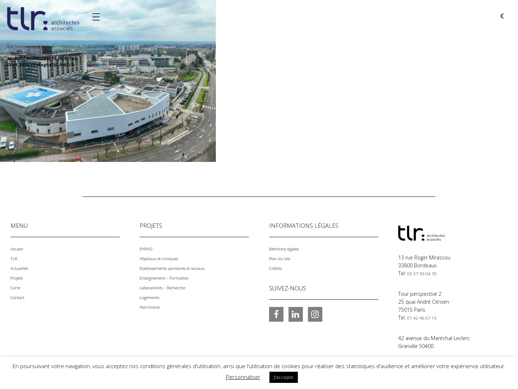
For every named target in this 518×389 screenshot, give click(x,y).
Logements (152, 295)
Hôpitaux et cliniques (164, 257)
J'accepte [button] (284, 377)
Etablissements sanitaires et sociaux (182, 267)
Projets (18, 276)
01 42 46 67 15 (424, 317)
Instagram (315, 313)
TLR (14, 257)
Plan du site (282, 257)
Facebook (276, 313)
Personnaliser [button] (243, 376)
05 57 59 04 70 (424, 273)
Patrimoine (152, 304)
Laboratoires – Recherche (169, 285)
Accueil (18, 248)
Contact (19, 295)
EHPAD (147, 248)
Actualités (21, 267)
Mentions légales (288, 248)
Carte (16, 285)
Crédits (277, 267)
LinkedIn (295, 313)
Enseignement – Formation (171, 276)
